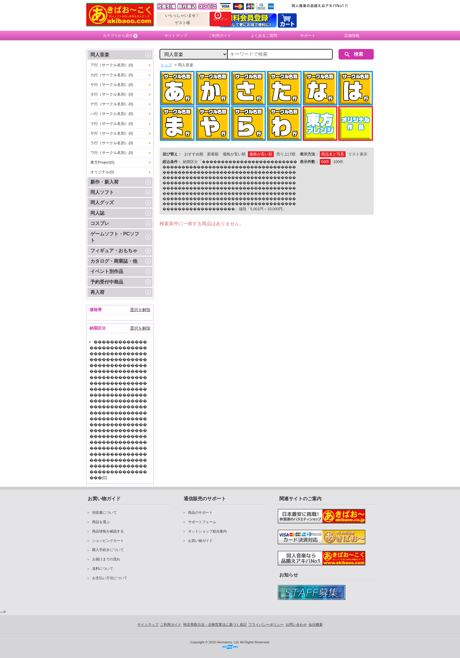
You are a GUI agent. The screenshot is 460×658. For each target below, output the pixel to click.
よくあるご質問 (264, 35)
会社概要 (316, 624)
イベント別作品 (106, 271)
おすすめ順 (193, 154)
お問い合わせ (296, 624)
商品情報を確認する (108, 531)
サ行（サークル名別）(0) (111, 84)
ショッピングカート (108, 541)
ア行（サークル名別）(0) (111, 65)
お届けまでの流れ (106, 559)
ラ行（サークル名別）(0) (111, 143)
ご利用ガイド (219, 35)
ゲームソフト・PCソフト (114, 237)
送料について (102, 569)
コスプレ (99, 223)
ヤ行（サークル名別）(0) (111, 133)
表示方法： (309, 154)
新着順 (213, 154)
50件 (325, 162)
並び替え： (172, 154)
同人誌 (97, 213)
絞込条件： (172, 162)
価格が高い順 (260, 154)
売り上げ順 (285, 154)
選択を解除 (140, 309)
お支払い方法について (109, 578)
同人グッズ (102, 202)
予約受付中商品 (106, 281)
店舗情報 (351, 35)
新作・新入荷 (104, 181)
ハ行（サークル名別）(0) (111, 113)
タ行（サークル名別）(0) (111, 94)
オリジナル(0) (102, 172)
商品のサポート (200, 513)
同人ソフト (102, 192)
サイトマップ (175, 35)
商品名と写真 (332, 154)
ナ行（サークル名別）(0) (111, 104)
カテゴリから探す (120, 35)
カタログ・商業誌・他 (113, 261)
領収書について (104, 513)
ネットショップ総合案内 (207, 531)
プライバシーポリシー (266, 624)
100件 (338, 162)
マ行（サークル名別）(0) (111, 123)
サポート (307, 35)
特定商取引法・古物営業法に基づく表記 (215, 624)
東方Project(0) (102, 162)
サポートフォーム (202, 522)
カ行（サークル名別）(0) (111, 75)
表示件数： (309, 162)
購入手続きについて (108, 550)
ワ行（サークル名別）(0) (111, 152)
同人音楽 (99, 54)
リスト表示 (357, 154)
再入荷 (97, 292)
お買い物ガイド (200, 541)
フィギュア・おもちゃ (113, 250)
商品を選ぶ (101, 522)
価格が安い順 (234, 154)
